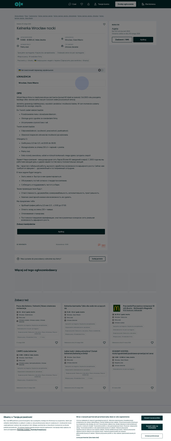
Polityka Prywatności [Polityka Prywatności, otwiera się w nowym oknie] (38, 429)
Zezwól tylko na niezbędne (152, 427)
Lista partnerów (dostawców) (87, 437)
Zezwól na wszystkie (152, 418)
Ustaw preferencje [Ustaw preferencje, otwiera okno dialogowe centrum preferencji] (152, 436)
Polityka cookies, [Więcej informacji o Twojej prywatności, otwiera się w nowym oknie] (24, 429)
